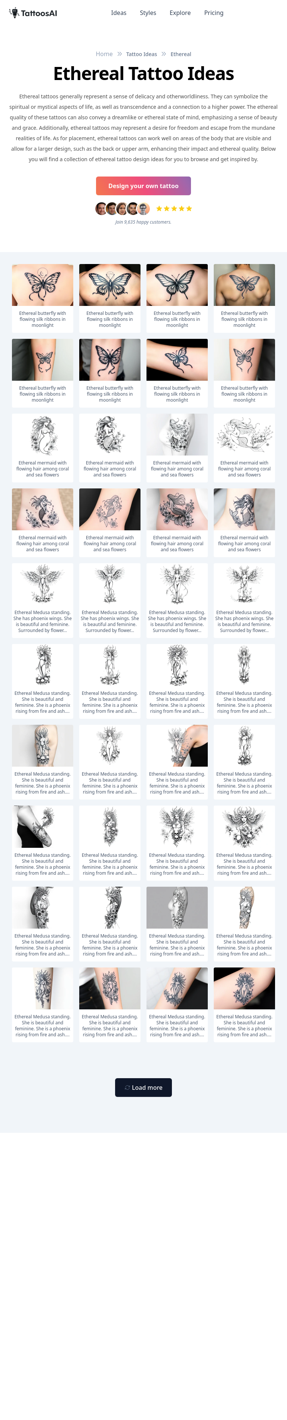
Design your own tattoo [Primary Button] (143, 186)
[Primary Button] (143, 1087)
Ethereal (180, 54)
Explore (180, 13)
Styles (148, 13)
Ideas (119, 13)
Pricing (213, 13)
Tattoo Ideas (141, 54)
